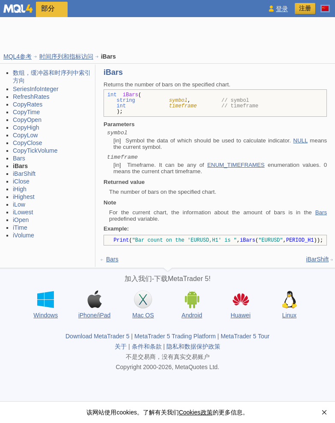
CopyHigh (26, 127)
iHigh (20, 189)
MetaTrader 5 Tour (245, 336)
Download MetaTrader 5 (97, 336)
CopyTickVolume (35, 150)
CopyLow (25, 135)
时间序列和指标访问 (66, 56)
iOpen (21, 219)
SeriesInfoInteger (36, 89)
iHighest (24, 196)
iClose (21, 181)
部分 (48, 8)
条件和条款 (147, 346)
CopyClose (27, 142)
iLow (19, 204)
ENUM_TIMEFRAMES (235, 165)
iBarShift (24, 173)
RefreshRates (31, 96)
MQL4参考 (17, 56)
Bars (19, 158)
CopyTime (26, 112)
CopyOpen (27, 119)
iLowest (23, 212)
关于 (121, 346)
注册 (305, 8)
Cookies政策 (196, 412)
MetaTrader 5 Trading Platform (175, 336)
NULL (300, 140)
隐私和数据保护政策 (193, 346)
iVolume (23, 235)
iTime (20, 227)
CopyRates (27, 104)
